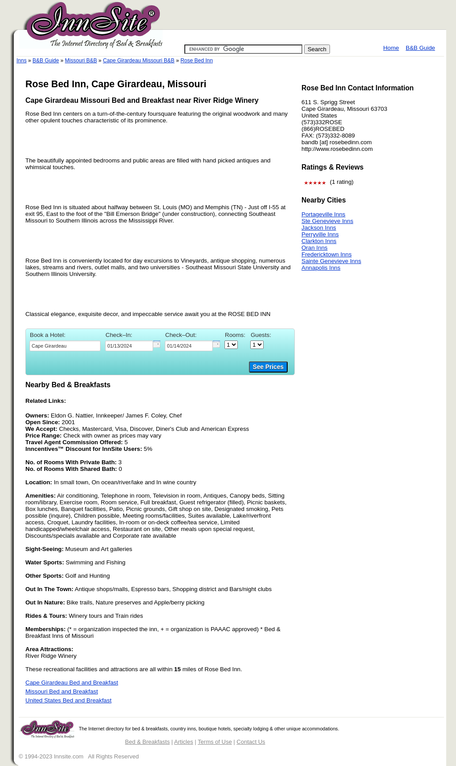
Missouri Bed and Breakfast (61, 691)
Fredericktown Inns (326, 254)
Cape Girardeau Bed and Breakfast (71, 682)
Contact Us (250, 741)
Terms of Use (215, 741)
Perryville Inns (320, 234)
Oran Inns (314, 247)
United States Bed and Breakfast (68, 700)
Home (391, 48)
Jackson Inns (318, 227)
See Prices (268, 367)
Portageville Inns (323, 214)
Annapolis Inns (320, 267)
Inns (21, 60)
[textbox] (65, 345)
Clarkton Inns (319, 241)
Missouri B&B (81, 60)
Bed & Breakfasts (147, 741)
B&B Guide (420, 48)
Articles (183, 741)
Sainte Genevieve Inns (331, 261)
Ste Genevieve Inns (327, 221)
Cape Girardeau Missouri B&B (139, 60)
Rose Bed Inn (196, 60)
